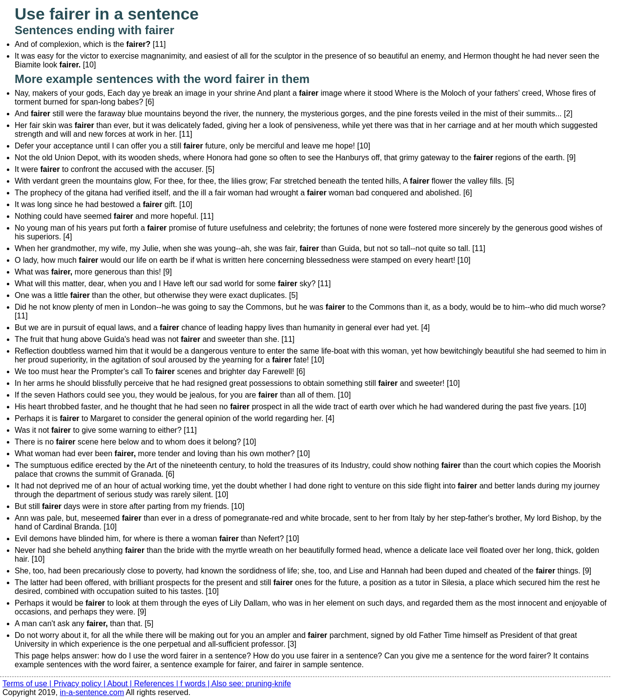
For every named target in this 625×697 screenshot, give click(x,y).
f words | (195, 683)
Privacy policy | (80, 683)
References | (157, 683)
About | (120, 683)
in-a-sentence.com (92, 692)
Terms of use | (28, 683)
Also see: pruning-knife (251, 683)
